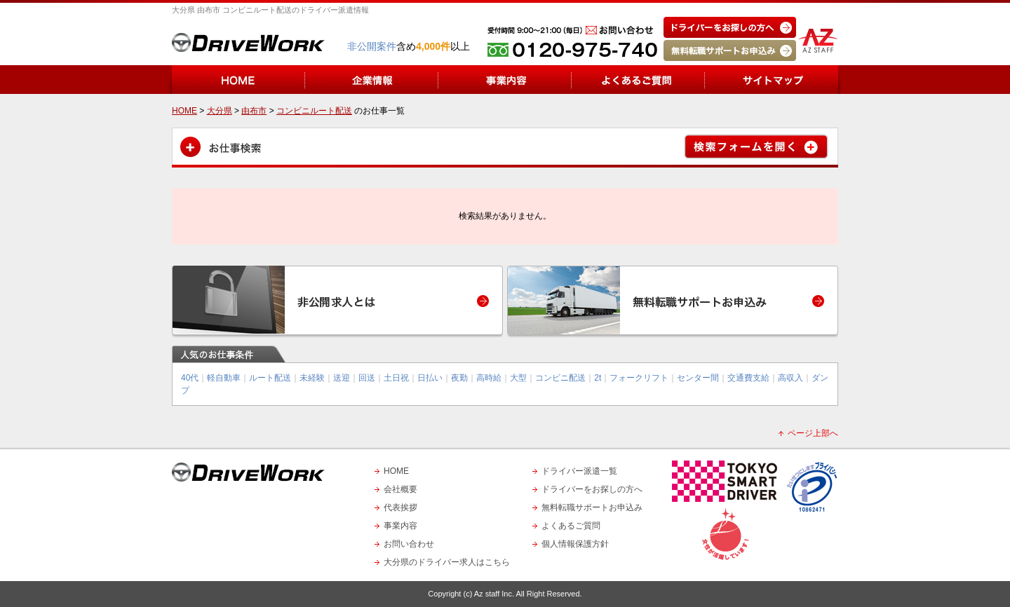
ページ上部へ (813, 433)
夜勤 (459, 378)
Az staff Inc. (494, 593)
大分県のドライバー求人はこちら (447, 562)
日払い (430, 378)
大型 (518, 378)
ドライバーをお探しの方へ (591, 489)
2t (597, 378)
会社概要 (400, 489)
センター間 (698, 378)
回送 (366, 378)
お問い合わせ (409, 544)
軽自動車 (224, 378)
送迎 (341, 378)
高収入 (790, 378)
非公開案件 (371, 46)
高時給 (488, 378)
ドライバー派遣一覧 (579, 471)
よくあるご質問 (570, 526)
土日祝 (396, 378)
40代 (189, 378)
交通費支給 (748, 378)
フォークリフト (639, 378)
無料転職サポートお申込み (591, 507)
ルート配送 (270, 378)
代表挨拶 (400, 507)
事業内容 (400, 526)
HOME (396, 471)
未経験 (312, 378)
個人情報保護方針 (575, 544)
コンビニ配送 (560, 378)
